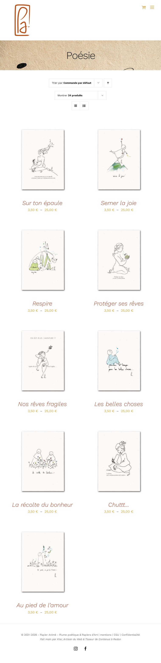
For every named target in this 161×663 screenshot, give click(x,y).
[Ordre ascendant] (108, 83)
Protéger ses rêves (119, 303)
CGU (116, 634)
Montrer (69, 95)
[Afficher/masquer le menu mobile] (152, 7)
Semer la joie (118, 203)
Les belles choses (118, 404)
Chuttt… (118, 504)
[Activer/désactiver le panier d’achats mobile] (144, 7)
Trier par (71, 82)
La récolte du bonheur (42, 504)
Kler (59, 639)
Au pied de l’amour (42, 605)
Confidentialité (131, 634)
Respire (42, 303)
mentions (105, 634)
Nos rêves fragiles (42, 404)
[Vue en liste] (84, 106)
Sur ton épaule (42, 203)
